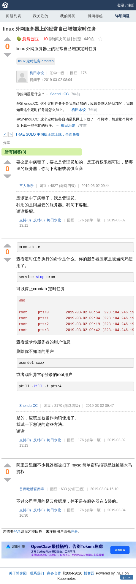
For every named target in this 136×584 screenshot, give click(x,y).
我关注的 (40, 16)
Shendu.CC (59, 94)
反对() (39, 220)
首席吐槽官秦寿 (31, 489)
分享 (6, 143)
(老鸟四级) (67, 186)
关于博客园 (18, 573)
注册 (131, 5)
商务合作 (54, 573)
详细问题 (122, 16)
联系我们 (37, 573)
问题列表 (13, 16)
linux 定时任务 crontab (35, 61)
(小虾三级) (76, 489)
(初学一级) (93, 220)
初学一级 (57, 73)
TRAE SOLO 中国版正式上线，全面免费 (47, 134)
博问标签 (95, 16)
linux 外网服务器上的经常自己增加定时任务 (49, 28)
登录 (120, 5)
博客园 (89, 573)
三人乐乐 (26, 186)
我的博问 (68, 16)
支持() (25, 220)
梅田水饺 (37, 73)
